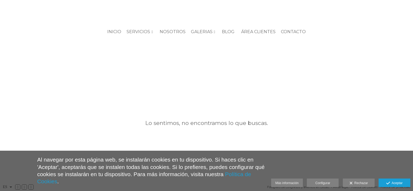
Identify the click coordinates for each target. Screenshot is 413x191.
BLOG (228, 31)
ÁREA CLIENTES (258, 31)
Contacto (293, 31)
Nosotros (173, 31)
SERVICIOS (138, 31)
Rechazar (358, 183)
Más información (287, 183)
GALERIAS (202, 31)
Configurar (322, 183)
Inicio (114, 31)
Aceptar (394, 183)
